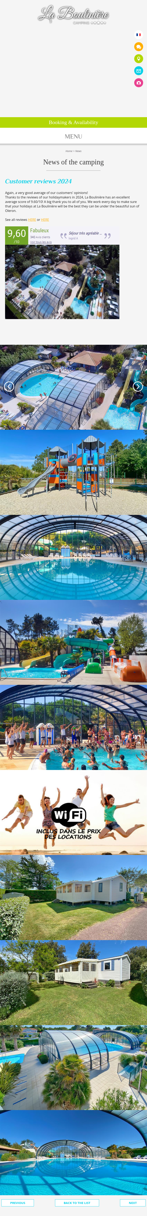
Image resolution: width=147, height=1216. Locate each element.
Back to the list (77, 1203)
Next (133, 1203)
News (78, 151)
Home (69, 151)
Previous (17, 1203)
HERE (32, 219)
